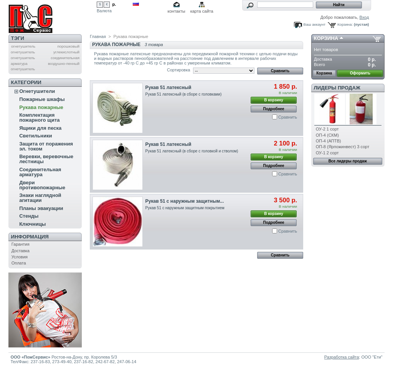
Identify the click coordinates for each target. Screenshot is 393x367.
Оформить (360, 73)
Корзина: (345, 24)
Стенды (28, 216)
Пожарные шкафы (42, 99)
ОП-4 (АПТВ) (328, 141)
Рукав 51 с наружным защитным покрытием (185, 208)
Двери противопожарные (42, 185)
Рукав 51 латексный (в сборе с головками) (183, 94)
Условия (20, 257)
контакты (176, 11)
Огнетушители (37, 91)
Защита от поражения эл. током (46, 146)
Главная (98, 36)
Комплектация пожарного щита (39, 117)
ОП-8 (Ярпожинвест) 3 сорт (342, 146)
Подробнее (273, 109)
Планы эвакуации (41, 208)
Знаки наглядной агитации (40, 197)
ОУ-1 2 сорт (327, 152)
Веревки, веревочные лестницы (46, 159)
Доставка (21, 250)
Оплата (19, 263)
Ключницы (32, 224)
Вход (364, 17)
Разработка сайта (341, 357)
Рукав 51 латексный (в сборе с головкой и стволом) (191, 151)
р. (114, 4)
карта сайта (201, 11)
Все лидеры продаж (348, 161)
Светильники (35, 136)
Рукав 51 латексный (168, 87)
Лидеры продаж (337, 88)
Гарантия (21, 244)
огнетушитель (23, 46)
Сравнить (287, 117)
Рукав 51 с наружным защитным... (184, 201)
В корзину (273, 100)
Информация (30, 237)
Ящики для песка (40, 128)
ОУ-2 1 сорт (327, 129)
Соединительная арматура (40, 172)
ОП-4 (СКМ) (327, 135)
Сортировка (178, 70)
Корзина (326, 38)
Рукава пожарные (41, 107)
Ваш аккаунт (314, 24)
